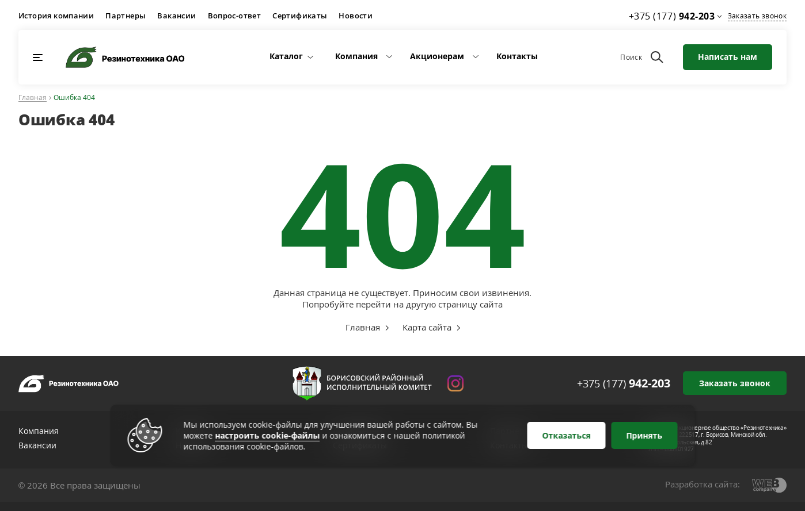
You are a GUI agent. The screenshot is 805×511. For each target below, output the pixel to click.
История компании (56, 15)
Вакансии (176, 15)
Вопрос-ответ (234, 15)
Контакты (517, 56)
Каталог (286, 56)
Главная (32, 98)
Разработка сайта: (702, 484)
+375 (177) (623, 383)
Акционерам (437, 56)
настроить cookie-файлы (267, 435)
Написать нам (727, 56)
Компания (356, 56)
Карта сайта (427, 327)
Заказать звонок (757, 16)
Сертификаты (299, 15)
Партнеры (125, 15)
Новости (356, 15)
